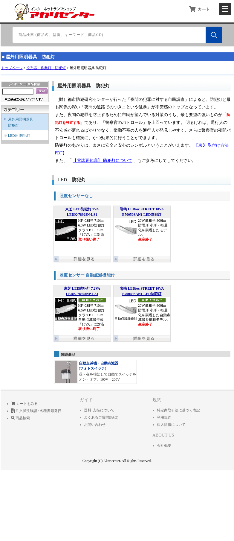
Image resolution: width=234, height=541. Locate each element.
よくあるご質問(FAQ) (101, 417)
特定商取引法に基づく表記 (178, 410)
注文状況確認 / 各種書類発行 (36, 411)
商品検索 (20, 418)
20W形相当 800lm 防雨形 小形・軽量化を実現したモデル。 (142, 230)
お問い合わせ (94, 425)
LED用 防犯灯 (19, 135)
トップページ (12, 68)
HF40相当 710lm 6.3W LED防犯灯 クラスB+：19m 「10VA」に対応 (82, 230)
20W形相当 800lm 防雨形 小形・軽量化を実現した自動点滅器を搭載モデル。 (142, 309)
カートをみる (24, 404)
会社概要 (164, 445)
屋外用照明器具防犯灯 (20, 122)
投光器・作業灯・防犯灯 (46, 68)
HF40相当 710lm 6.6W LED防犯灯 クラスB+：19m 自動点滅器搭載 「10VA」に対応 (82, 309)
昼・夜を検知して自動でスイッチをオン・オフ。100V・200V (95, 371)
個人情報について (171, 425)
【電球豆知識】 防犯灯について (102, 160)
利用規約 (164, 417)
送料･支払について (99, 410)
